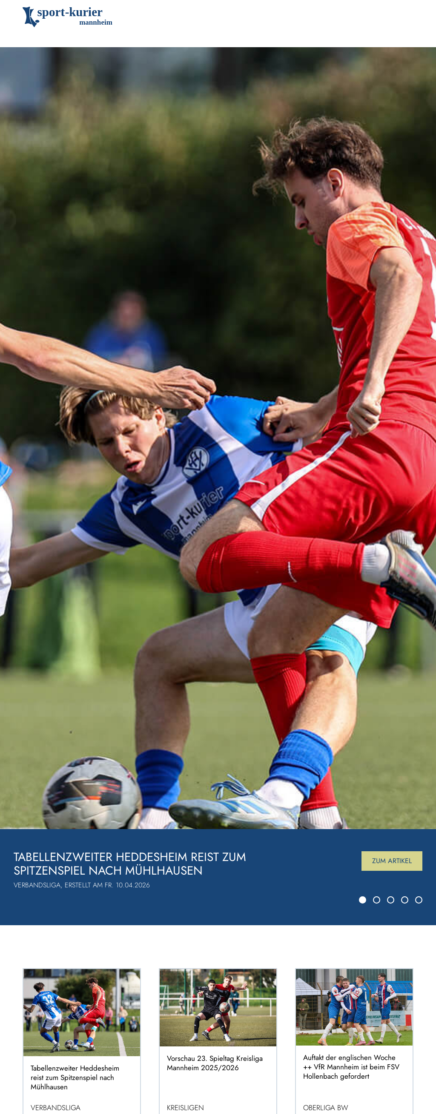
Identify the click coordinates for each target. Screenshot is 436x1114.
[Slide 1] (362, 900)
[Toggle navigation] (401, 17)
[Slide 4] (404, 900)
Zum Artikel (392, 861)
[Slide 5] (418, 900)
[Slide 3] (390, 900)
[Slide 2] (376, 900)
